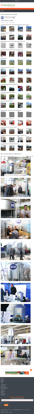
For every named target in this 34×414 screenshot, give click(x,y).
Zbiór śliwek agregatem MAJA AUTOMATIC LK (9, 84)
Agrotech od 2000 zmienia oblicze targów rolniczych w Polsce (12, 49)
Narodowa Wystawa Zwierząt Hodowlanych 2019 (9, 143)
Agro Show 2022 (4, 58)
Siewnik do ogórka (4, 75)
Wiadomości (2, 390)
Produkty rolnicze (3, 386)
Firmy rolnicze (3, 385)
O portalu (2, 378)
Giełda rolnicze (3, 391)
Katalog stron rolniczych (4, 387)
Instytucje (2, 392)
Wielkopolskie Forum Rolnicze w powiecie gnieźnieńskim (11, 110)
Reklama (2, 381)
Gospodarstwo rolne (4, 384)
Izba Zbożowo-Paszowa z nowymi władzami (9, 127)
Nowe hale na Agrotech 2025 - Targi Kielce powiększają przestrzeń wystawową (15, 24)
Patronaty (2, 379)
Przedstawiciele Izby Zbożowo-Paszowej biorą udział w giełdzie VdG (13, 135)
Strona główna (17, 0)
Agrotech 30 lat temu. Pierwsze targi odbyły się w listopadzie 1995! (13, 41)
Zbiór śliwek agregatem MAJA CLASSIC (8, 92)
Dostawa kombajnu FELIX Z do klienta (7, 67)
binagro (6, 16)
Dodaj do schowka (30, 156)
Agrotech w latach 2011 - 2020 (6, 33)
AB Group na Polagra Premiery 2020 (7, 118)
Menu (3, 10)
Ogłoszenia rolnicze (3, 388)
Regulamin (2, 412)
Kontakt (2, 382)
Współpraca (2, 380)
